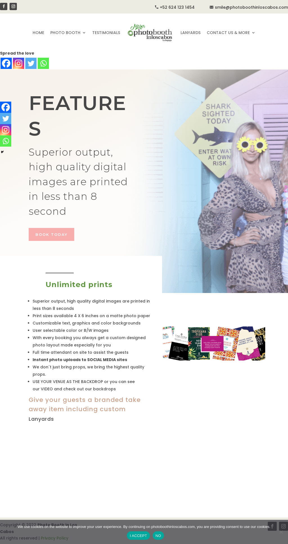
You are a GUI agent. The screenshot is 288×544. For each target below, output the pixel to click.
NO (158, 536)
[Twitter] (31, 63)
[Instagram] (18, 63)
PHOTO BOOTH (65, 32)
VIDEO (47, 389)
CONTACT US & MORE (228, 32)
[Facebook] (6, 63)
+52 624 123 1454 (177, 7)
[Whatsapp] (43, 63)
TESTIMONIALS (106, 32)
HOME (38, 32)
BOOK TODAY (51, 234)
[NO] (281, 532)
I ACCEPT (138, 536)
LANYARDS (191, 32)
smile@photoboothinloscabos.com (248, 7)
